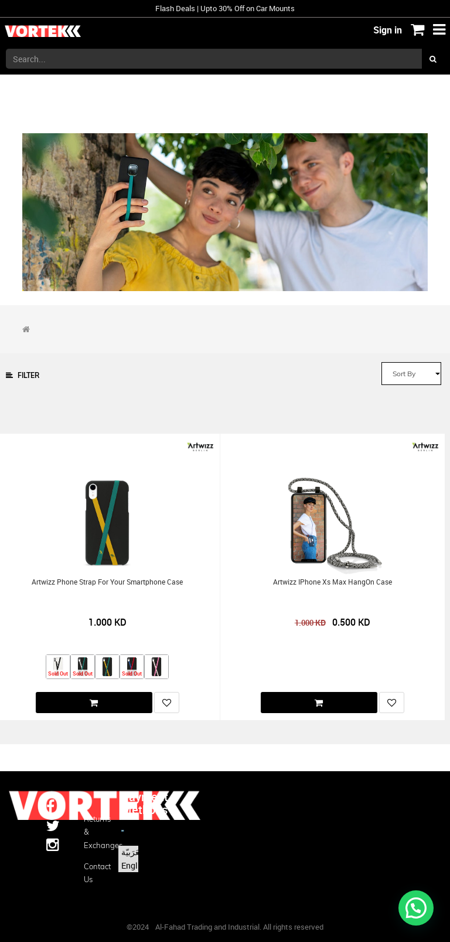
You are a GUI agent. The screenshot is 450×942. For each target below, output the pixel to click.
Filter (22, 375)
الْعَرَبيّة (132, 851)
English (135, 865)
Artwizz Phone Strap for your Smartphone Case (107, 582)
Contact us (94, 873)
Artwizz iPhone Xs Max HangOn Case (332, 582)
